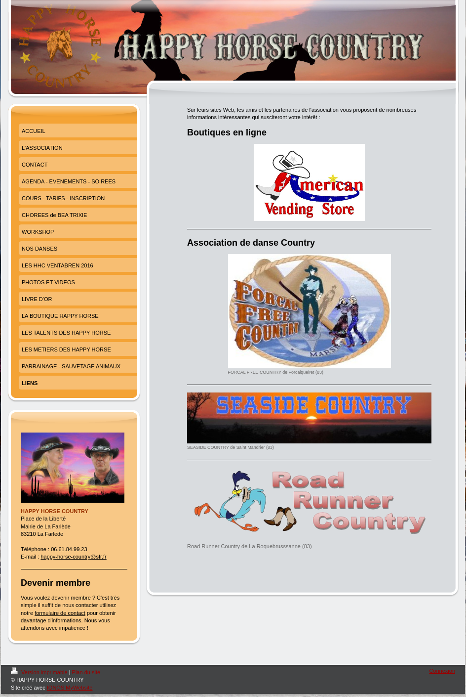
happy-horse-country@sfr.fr (73, 557)
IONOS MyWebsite (70, 688)
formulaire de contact (60, 613)
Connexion (442, 671)
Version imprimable (40, 672)
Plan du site (86, 672)
